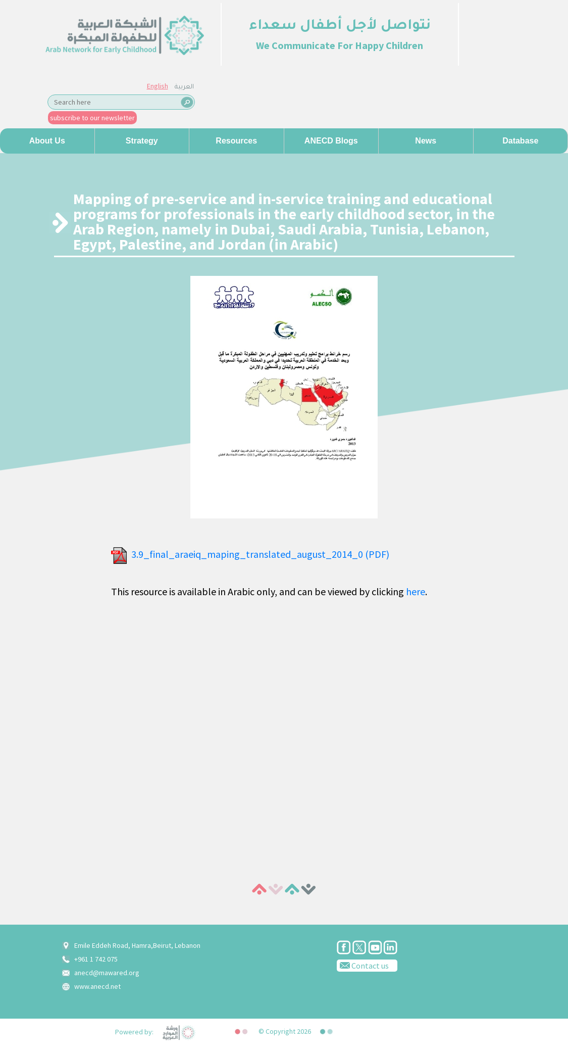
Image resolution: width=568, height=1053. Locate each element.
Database (520, 140)
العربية (184, 87)
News (425, 140)
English (157, 85)
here (415, 591)
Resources (236, 140)
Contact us (363, 965)
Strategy (142, 140)
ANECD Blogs (331, 140)
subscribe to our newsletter (92, 117)
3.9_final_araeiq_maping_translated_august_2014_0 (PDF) (260, 554)
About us (47, 140)
